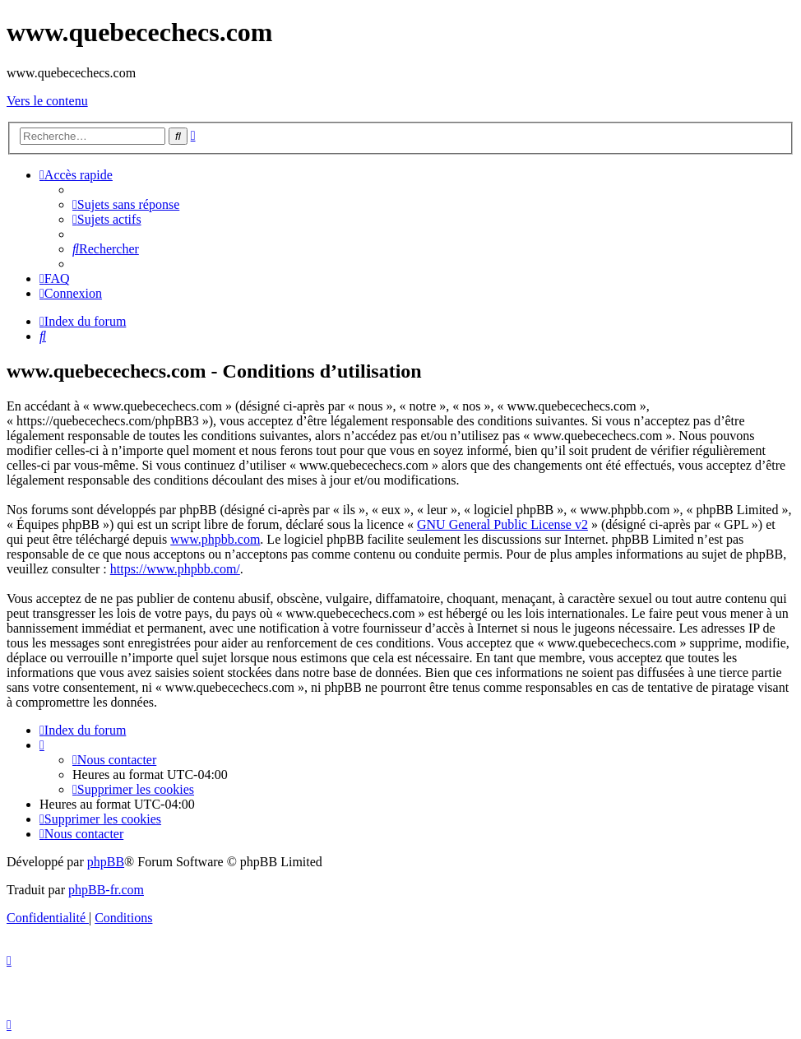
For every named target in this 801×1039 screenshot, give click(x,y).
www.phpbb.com (215, 539)
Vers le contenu (47, 101)
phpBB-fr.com (106, 890)
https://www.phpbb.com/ (175, 569)
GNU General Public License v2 (502, 524)
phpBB (105, 862)
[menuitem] (125, 204)
